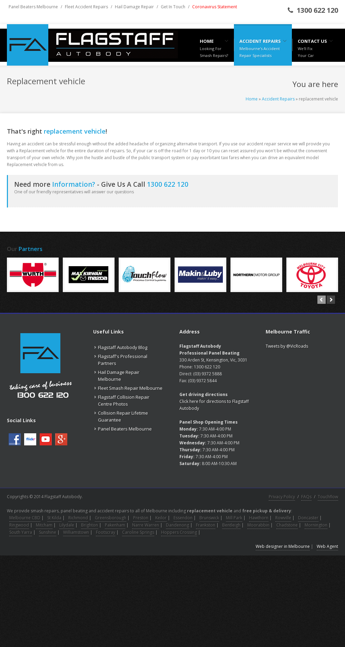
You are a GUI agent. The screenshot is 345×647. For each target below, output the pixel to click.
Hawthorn (258, 518)
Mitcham (44, 525)
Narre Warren (145, 525)
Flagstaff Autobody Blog (122, 347)
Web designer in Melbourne (283, 546)
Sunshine (47, 532)
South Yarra (20, 532)
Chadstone (287, 525)
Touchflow (328, 497)
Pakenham (115, 525)
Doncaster (308, 518)
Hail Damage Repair (134, 7)
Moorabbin (258, 525)
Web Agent (327, 546)
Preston (140, 518)
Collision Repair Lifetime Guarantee (123, 416)
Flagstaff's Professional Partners (122, 359)
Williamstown (76, 532)
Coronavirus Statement (214, 7)
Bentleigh (231, 525)
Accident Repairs (278, 99)
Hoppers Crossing (179, 532)
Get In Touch (173, 7)
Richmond (78, 518)
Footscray (105, 532)
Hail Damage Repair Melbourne (118, 375)
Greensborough (110, 518)
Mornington (316, 525)
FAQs (306, 497)
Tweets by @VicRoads (287, 346)
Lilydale (66, 525)
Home (252, 99)
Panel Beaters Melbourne (33, 7)
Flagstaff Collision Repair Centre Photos (123, 400)
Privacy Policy (282, 497)
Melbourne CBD (24, 518)
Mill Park (234, 518)
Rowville (283, 518)
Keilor (161, 518)
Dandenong (177, 525)
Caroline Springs (138, 532)
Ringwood (19, 525)
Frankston (205, 525)
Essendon (183, 518)
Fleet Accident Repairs (86, 7)
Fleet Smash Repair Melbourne (130, 388)
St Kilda (54, 518)
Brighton (89, 525)
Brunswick (209, 518)
